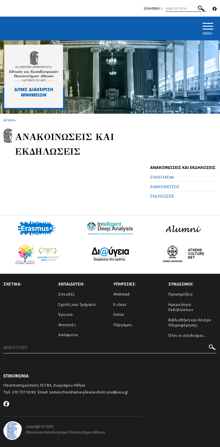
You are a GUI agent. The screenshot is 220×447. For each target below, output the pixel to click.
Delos (118, 314)
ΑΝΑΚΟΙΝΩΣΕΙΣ (164, 186)
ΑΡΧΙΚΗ (8, 120)
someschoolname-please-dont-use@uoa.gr (88, 392)
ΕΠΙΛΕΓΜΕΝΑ (162, 177)
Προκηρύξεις (180, 294)
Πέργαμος (122, 324)
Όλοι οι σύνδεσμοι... (187, 335)
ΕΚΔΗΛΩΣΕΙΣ (162, 196)
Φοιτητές (67, 324)
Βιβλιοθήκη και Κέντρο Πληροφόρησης (189, 322)
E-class (120, 304)
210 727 (19, 392)
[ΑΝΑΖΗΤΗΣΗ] (186, 8)
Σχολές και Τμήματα (76, 304)
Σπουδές (66, 294)
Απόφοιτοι (68, 334)
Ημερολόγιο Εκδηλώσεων (180, 307)
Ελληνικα (152, 8)
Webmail (121, 294)
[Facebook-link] (215, 9)
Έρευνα (65, 314)
